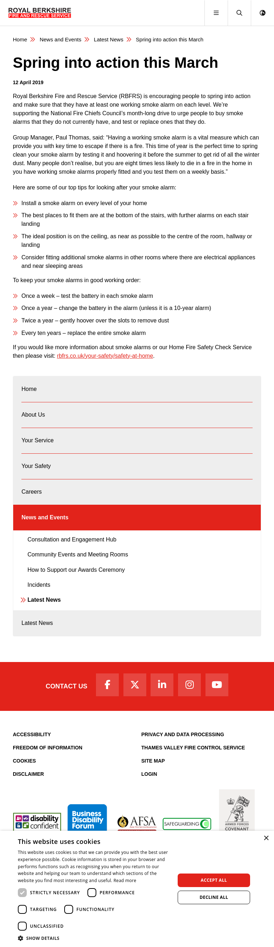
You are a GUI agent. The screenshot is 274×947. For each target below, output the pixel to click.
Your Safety (36, 466)
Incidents (38, 585)
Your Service (37, 440)
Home (29, 389)
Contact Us (66, 686)
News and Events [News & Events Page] (60, 39)
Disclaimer (28, 774)
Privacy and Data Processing (182, 734)
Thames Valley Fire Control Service (193, 747)
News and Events (44, 517)
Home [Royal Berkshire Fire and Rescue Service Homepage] (20, 39)
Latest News (44, 600)
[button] (239, 13)
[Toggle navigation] (216, 13)
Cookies (24, 761)
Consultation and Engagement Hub (71, 539)
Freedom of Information (47, 747)
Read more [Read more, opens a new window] (124, 880)
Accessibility (32, 734)
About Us (33, 415)
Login (149, 774)
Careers (31, 492)
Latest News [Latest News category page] (108, 39)
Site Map (153, 761)
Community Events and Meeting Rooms (77, 554)
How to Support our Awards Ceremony (76, 570)
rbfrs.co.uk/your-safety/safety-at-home (105, 356)
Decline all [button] (214, 897)
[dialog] (137, 889)
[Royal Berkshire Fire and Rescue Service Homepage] (40, 13)
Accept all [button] (214, 880)
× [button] (266, 838)
